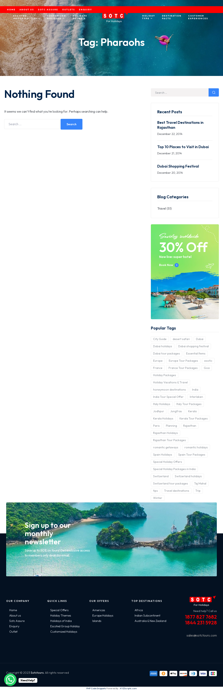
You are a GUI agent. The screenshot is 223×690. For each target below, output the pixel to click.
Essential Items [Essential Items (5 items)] (195, 353)
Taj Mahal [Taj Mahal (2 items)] (200, 483)
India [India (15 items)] (195, 389)
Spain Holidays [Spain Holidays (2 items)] (162, 454)
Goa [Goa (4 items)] (207, 368)
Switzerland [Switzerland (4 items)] (161, 476)
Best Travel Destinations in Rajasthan (180, 125)
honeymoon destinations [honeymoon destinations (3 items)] (169, 389)
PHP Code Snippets (96, 688)
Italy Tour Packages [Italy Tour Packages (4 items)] (189, 404)
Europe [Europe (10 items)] (158, 361)
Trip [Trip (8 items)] (198, 491)
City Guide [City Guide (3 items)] (160, 339)
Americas (98, 610)
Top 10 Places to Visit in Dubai (183, 146)
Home (13, 610)
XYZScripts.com (128, 688)
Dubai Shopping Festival (178, 166)
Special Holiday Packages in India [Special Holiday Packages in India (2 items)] (174, 469)
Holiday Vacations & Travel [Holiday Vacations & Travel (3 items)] (170, 382)
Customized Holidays (63, 631)
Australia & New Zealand (150, 621)
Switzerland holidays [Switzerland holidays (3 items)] (188, 476)
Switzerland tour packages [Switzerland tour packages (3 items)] (170, 483)
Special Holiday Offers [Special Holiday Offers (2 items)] (167, 462)
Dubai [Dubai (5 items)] (199, 339)
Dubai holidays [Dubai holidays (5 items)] (162, 346)
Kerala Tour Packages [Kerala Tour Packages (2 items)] (194, 418)
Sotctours (37, 673)
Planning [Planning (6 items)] (171, 426)
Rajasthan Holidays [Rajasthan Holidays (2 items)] (165, 433)
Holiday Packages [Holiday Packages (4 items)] (164, 375)
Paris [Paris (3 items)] (156, 426)
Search (71, 124)
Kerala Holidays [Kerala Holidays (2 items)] (163, 418)
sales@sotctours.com (202, 635)
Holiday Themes (60, 615)
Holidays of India (61, 621)
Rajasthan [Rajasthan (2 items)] (189, 426)
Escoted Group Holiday (65, 626)
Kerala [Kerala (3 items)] (192, 411)
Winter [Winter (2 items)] (157, 498)
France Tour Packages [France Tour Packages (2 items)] (183, 368)
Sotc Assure (17, 621)
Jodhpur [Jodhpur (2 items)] (158, 411)
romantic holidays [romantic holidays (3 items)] (196, 447)
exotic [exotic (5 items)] (208, 361)
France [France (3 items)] (157, 368)
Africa (139, 610)
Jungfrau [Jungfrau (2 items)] (176, 411)
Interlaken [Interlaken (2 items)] (196, 397)
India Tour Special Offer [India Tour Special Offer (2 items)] (168, 397)
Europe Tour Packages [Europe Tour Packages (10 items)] (183, 361)
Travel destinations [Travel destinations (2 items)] (176, 491)
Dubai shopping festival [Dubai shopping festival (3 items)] (193, 346)
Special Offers (59, 610)
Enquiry (14, 626)
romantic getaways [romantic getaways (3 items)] (165, 447)
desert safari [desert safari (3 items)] (181, 339)
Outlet (13, 631)
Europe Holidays (102, 615)
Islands (96, 621)
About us (15, 615)
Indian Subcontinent (147, 615)
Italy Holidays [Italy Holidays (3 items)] (161, 404)
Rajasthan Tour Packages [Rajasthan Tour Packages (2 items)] (169, 440)
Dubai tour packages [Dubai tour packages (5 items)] (166, 353)
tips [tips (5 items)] (155, 491)
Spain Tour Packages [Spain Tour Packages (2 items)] (191, 454)
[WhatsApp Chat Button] (10, 679)
